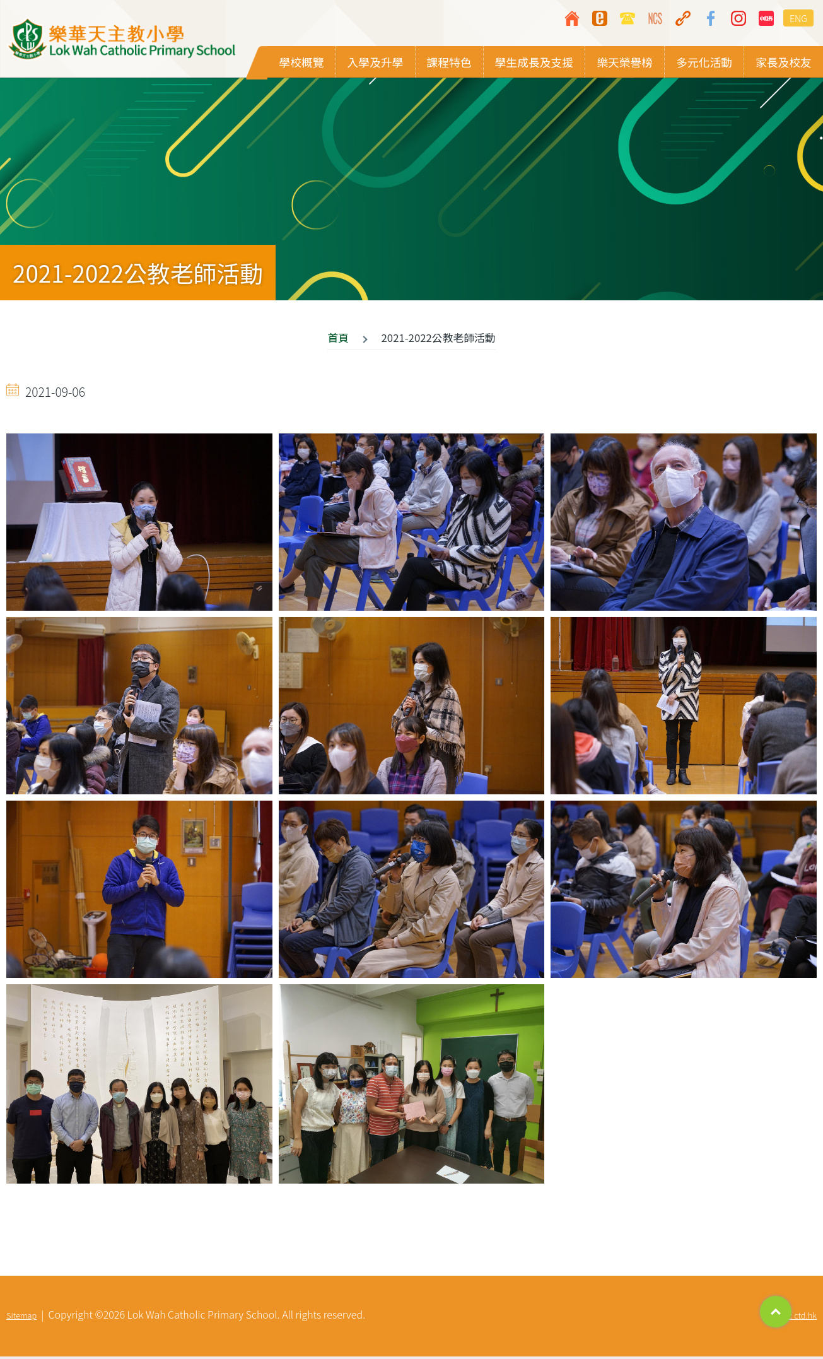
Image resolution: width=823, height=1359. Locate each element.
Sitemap (21, 1318)
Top (775, 1311)
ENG (798, 18)
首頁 (338, 339)
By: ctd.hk (799, 1318)
